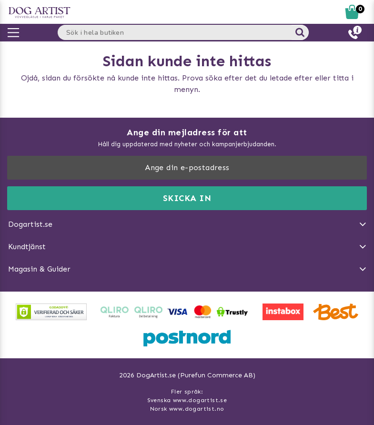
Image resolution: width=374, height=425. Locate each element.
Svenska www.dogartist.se (187, 400)
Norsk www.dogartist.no (187, 408)
